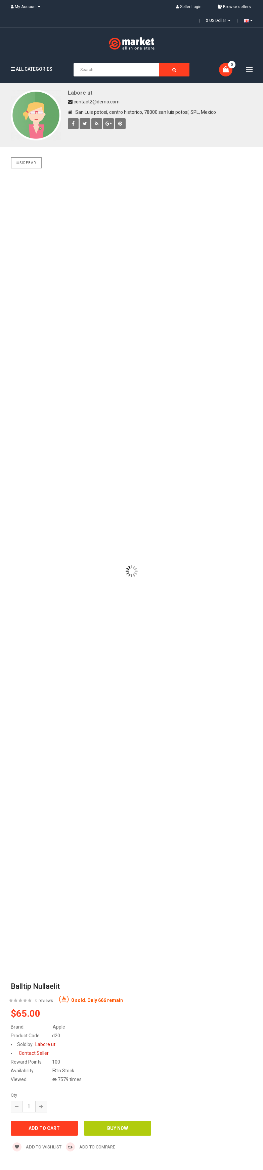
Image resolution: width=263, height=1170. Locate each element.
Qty (14, 1095)
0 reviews (44, 1000)
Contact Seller (34, 1053)
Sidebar (26, 163)
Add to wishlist (36, 1146)
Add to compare (90, 1146)
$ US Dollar (218, 20)
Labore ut (80, 93)
